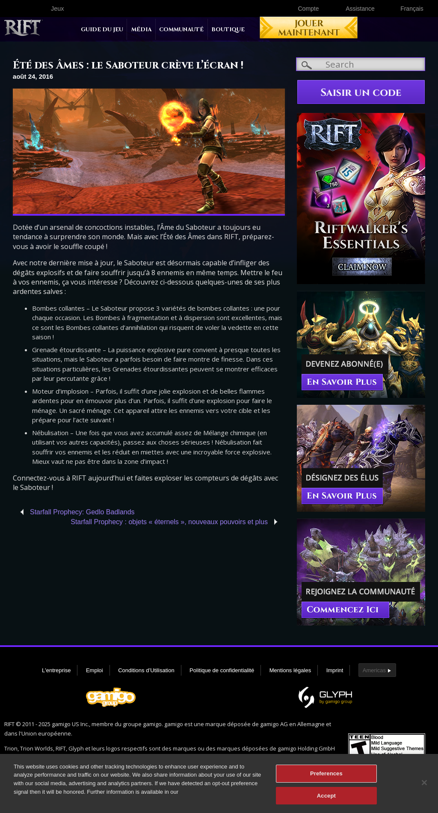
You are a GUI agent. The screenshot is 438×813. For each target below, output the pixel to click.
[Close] (424, 787)
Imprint (334, 670)
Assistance (360, 8)
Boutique (228, 29)
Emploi (94, 670)
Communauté (181, 29)
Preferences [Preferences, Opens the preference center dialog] (326, 778)
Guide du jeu (102, 29)
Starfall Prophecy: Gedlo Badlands (82, 512)
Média (141, 29)
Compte (308, 8)
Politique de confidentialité (221, 670)
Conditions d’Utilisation (146, 670)
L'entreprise (56, 670)
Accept (326, 800)
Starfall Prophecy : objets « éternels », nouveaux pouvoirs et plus (169, 521)
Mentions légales (290, 670)
